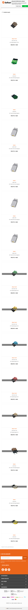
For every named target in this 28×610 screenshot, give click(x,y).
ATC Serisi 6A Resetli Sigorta (14, 113)
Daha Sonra (18, 6)
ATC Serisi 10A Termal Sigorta (14, 219)
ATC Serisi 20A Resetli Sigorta (14, 538)
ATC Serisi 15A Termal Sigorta (14, 184)
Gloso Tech (14, 38)
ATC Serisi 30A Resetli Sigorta (14, 77)
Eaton (14, 74)
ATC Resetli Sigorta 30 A (14, 290)
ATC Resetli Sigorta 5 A (14, 432)
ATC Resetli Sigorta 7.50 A (14, 42)
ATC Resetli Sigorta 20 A (14, 325)
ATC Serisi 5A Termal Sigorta (14, 255)
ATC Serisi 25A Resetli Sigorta (14, 503)
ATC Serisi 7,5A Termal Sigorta (14, 148)
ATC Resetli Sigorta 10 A (14, 396)
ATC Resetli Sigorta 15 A (14, 361)
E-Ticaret (10, 608)
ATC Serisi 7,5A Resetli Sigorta (14, 467)
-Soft (7, 608)
